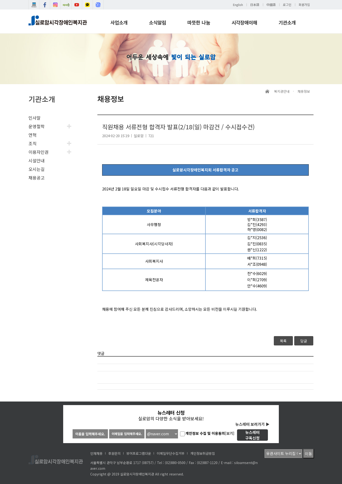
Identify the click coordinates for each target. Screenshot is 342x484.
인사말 (34, 118)
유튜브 (76, 5)
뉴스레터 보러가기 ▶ (252, 424)
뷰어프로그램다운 (138, 453)
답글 (303, 340)
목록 (283, 340)
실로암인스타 (55, 5)
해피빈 (66, 5)
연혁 (32, 135)
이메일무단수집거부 (171, 453)
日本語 (254, 4)
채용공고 (36, 177)
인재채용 (96, 453)
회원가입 (304, 4)
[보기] (229, 433)
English (238, 4)
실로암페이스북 (44, 5)
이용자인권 (38, 152)
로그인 (287, 4)
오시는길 (36, 169)
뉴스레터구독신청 (252, 435)
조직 (32, 143)
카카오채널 (87, 5)
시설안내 (36, 160)
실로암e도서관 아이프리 (34, 5)
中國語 (271, 4)
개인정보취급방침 (202, 453)
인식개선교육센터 (98, 5)
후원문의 (114, 453)
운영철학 (36, 126)
